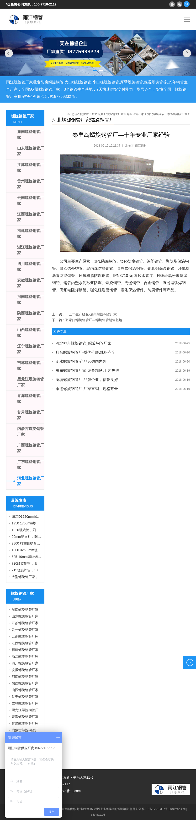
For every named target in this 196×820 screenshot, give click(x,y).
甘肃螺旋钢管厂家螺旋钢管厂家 (35, 723)
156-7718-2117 (45, 4)
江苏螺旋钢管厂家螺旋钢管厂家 (35, 623)
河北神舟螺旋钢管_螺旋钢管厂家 (83, 343)
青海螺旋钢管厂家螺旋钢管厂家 (35, 717)
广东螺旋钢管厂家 (30, 464)
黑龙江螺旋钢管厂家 (30, 382)
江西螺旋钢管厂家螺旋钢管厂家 (35, 643)
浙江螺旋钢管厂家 (30, 250)
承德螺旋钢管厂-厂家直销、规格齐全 (87, 389)
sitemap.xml (177, 809)
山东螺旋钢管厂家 (30, 151)
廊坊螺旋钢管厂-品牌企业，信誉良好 (87, 380)
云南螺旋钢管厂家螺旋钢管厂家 (35, 636)
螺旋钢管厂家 (115, 114)
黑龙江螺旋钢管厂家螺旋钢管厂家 (37, 710)
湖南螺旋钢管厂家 (30, 134)
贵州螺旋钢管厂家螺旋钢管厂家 (35, 630)
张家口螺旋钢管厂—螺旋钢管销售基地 (93, 320)
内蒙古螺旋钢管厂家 (30, 431)
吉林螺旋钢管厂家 (30, 365)
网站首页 (97, 114)
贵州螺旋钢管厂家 (30, 184)
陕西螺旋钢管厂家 (30, 316)
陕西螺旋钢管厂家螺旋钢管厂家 (35, 683)
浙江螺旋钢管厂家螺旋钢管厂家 (35, 656)
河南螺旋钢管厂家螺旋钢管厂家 (35, 676)
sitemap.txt (98, 814)
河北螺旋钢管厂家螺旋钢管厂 (83, 119)
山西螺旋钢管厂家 (30, 332)
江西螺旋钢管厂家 (30, 217)
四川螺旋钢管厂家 (30, 266)
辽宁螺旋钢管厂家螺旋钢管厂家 (35, 697)
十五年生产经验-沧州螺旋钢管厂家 (91, 314)
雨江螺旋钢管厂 (26, 19)
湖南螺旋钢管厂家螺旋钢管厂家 (35, 609)
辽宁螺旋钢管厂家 (30, 349)
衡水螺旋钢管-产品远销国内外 (81, 361)
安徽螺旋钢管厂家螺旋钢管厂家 (35, 670)
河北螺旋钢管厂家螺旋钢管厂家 (167, 114)
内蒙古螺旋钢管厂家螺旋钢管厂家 (37, 730)
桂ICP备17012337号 (155, 809)
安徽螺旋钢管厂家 (30, 283)
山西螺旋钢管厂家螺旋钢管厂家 (35, 690)
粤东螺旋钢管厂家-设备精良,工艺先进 (87, 371)
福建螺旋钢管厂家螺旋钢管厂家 (35, 650)
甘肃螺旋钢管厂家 (30, 415)
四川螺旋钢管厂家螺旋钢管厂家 (35, 663)
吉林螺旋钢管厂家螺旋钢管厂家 (35, 703)
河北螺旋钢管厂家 (30, 481)
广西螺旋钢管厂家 (30, 448)
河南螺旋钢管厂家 (30, 299)
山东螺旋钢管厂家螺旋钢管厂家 (35, 616)
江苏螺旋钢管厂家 (30, 167)
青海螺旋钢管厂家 (30, 398)
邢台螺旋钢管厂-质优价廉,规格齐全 (85, 352)
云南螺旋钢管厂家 (30, 200)
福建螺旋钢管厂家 (30, 233)
